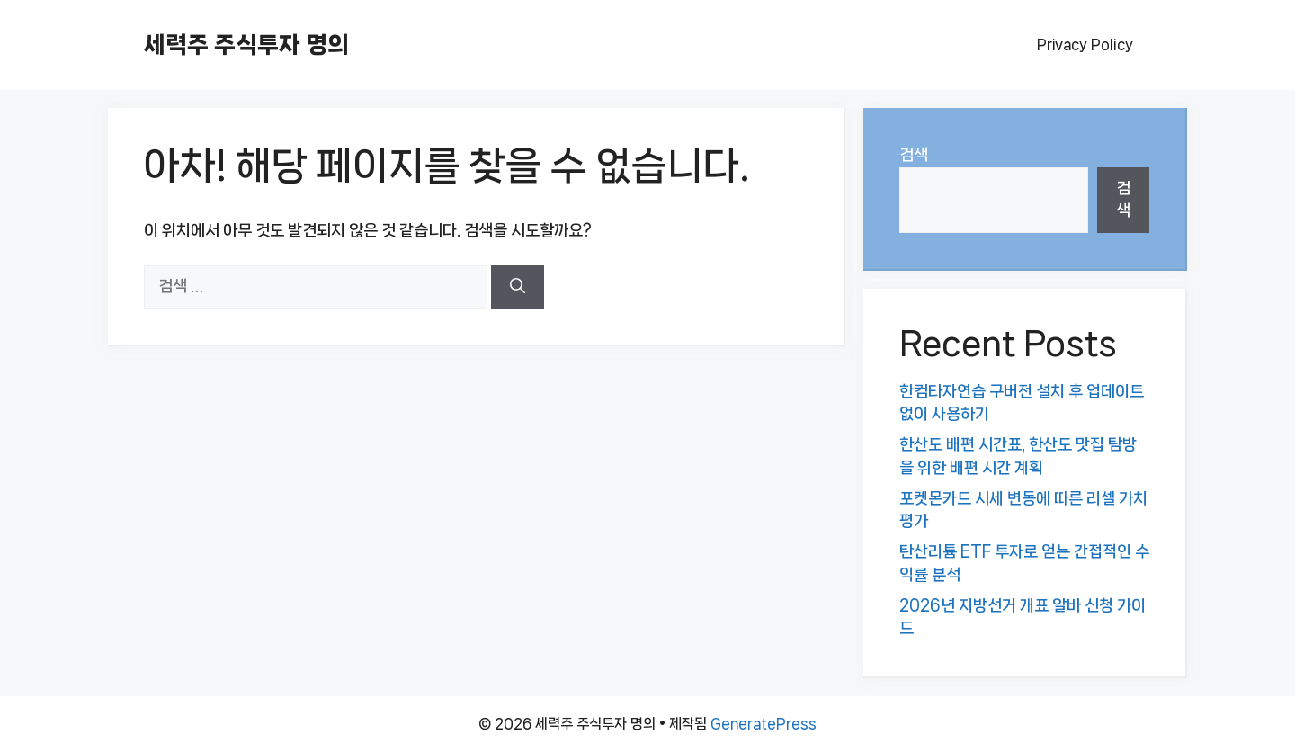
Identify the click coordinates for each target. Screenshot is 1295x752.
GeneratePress (763, 723)
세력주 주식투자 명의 (246, 44)
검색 (913, 155)
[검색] (517, 287)
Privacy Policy (1085, 44)
